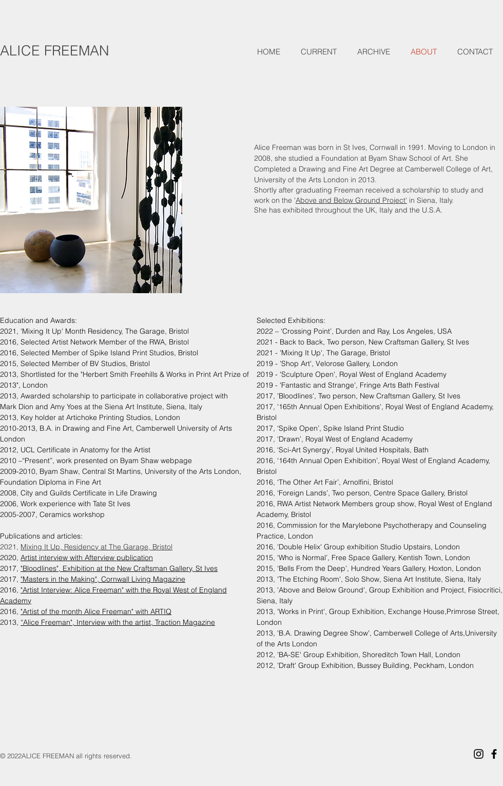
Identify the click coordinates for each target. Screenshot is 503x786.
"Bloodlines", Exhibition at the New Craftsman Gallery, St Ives (119, 568)
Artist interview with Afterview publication (87, 557)
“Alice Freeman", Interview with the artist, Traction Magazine (118, 622)
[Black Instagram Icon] (478, 753)
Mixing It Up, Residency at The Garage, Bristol (96, 546)
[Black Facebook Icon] (494, 753)
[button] (319, 52)
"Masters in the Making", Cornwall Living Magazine (103, 579)
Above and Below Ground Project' (351, 200)
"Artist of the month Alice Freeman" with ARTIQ (96, 611)
